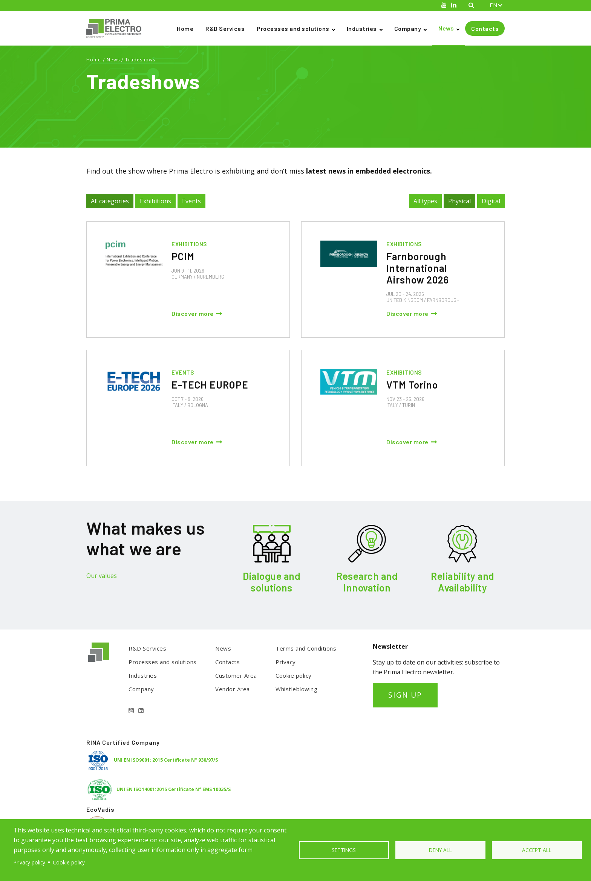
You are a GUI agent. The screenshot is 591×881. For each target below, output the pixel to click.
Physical (459, 201)
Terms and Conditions (306, 648)
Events (191, 201)
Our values (101, 576)
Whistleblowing (296, 689)
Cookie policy (294, 675)
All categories (110, 201)
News (446, 28)
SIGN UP (405, 695)
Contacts (485, 28)
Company (407, 28)
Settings (344, 850)
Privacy (286, 662)
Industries (362, 28)
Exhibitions (155, 201)
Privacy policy (29, 862)
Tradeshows (140, 59)
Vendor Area (232, 689)
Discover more (192, 313)
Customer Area (236, 675)
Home (185, 28)
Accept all (536, 850)
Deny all (440, 850)
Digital (491, 201)
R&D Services (225, 28)
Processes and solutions (293, 28)
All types (425, 201)
